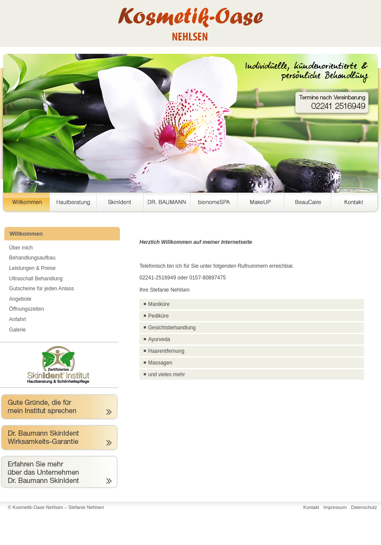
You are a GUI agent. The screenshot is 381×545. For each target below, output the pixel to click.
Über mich (21, 248)
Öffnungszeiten (26, 309)
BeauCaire (308, 204)
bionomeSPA (214, 204)
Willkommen (25, 204)
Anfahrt (17, 319)
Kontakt (355, 204)
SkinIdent (120, 204)
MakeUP (261, 204)
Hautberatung (73, 204)
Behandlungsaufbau (32, 258)
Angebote (20, 299)
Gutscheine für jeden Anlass (41, 289)
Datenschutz (364, 507)
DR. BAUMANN (167, 204)
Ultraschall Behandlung (36, 279)
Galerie (17, 330)
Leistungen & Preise (32, 268)
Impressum (335, 507)
